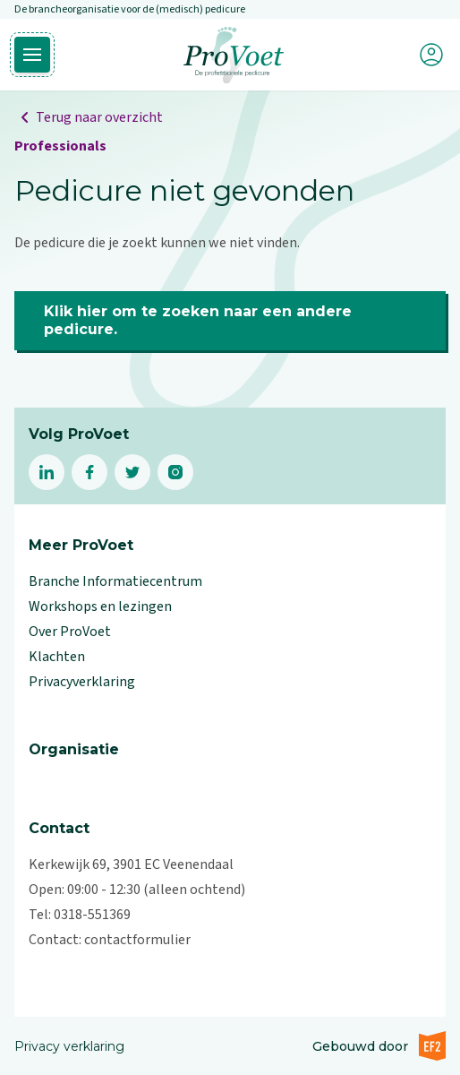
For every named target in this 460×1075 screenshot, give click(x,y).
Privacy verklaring (69, 1046)
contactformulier (137, 940)
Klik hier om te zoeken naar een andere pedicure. (198, 320)
